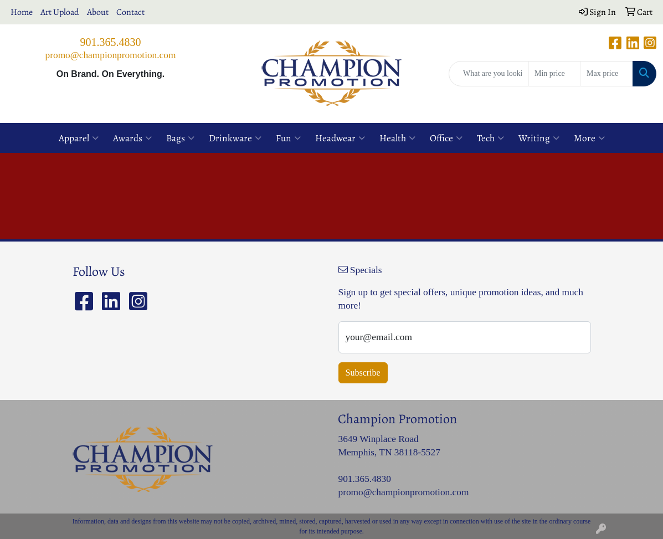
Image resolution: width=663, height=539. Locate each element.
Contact (130, 12)
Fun (288, 138)
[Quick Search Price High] (606, 73)
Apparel (79, 138)
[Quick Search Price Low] (554, 73)
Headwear (340, 138)
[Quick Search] (489, 73)
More (589, 138)
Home (22, 12)
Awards (132, 138)
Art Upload (59, 12)
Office (446, 138)
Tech (490, 138)
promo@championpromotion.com (110, 55)
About (98, 12)
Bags (180, 138)
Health (397, 138)
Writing (538, 138)
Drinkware (235, 138)
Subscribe (363, 372)
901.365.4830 (110, 42)
